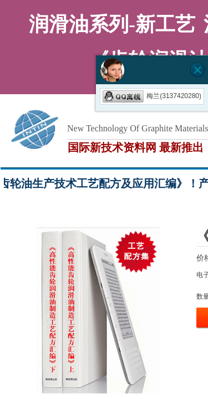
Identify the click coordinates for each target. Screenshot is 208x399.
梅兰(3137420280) (152, 96)
